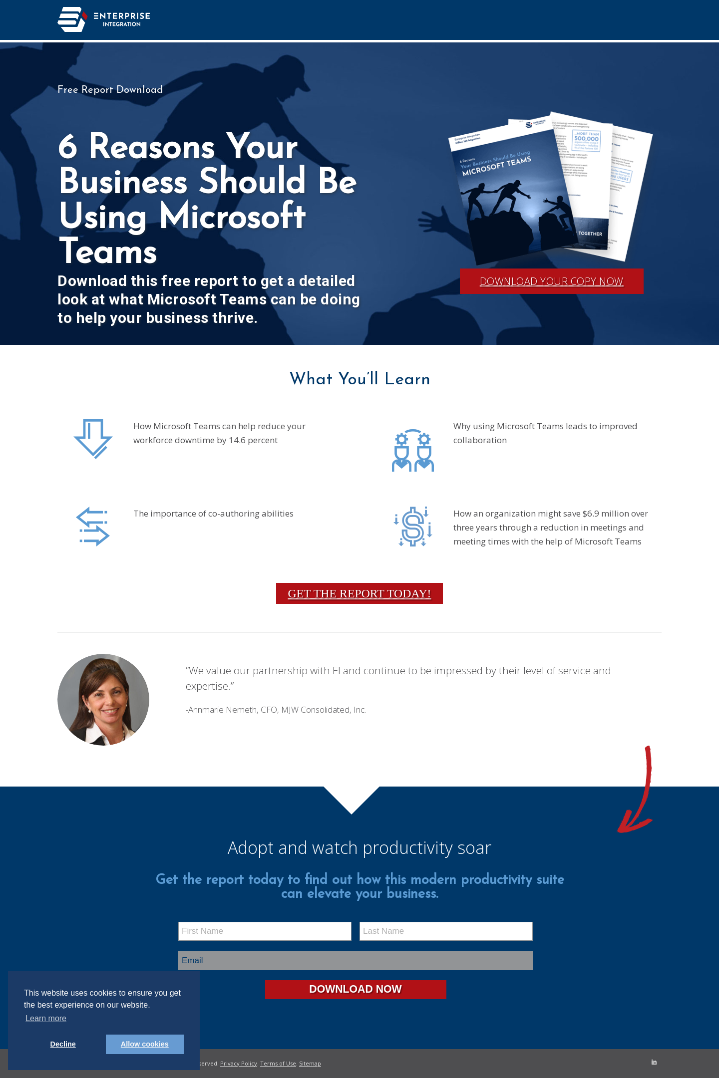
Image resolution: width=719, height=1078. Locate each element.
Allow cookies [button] (145, 1044)
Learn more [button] (45, 1018)
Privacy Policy (238, 1063)
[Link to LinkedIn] (654, 1061)
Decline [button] (63, 1044)
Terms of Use (278, 1063)
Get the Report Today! (359, 593)
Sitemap (310, 1063)
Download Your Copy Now (552, 281)
